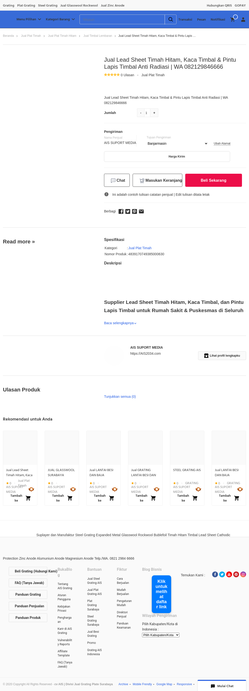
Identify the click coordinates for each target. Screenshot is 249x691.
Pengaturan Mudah (124, 603)
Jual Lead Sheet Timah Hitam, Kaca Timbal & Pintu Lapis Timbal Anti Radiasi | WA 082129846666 (19, 472)
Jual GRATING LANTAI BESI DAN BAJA (143, 472)
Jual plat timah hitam (62, 36)
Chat (118, 180)
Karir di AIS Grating (64, 631)
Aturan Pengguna (64, 597)
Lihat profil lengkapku (222, 355)
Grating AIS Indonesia (94, 652)
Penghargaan (64, 619)
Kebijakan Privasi (63, 608)
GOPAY (240, 5)
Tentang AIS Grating (64, 586)
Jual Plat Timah (31, 36)
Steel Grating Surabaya (93, 620)
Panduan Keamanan (124, 625)
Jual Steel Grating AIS (94, 581)
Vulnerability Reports (64, 642)
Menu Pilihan (29, 19)
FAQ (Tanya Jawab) (29, 583)
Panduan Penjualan (29, 606)
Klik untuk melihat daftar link (161, 594)
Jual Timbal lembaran (97, 36)
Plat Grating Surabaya (93, 605)
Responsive (184, 684)
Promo (91, 643)
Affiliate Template (63, 653)
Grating (8, 5)
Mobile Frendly (142, 684)
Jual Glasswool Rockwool (79, 5)
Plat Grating (26, 5)
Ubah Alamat (222, 143)
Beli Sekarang (213, 180)
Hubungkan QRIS (219, 5)
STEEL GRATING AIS (187, 470)
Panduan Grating (28, 594)
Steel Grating (47, 5)
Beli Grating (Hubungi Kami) (31, 571)
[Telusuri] (116, 19)
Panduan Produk (28, 618)
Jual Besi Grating (93, 634)
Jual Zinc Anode (112, 5)
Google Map (164, 684)
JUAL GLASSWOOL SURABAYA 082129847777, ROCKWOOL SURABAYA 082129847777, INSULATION (61, 472)
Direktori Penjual (122, 614)
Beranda (8, 36)
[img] (232, 19)
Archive (123, 684)
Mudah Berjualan (123, 592)
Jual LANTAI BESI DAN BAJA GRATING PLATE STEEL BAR (101, 472)
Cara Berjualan (123, 581)
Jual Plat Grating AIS (94, 592)
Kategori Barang (61, 19)
